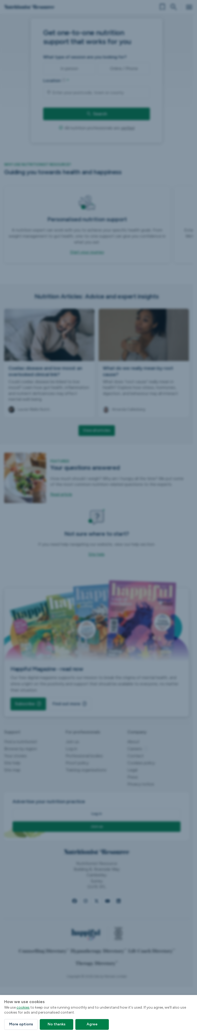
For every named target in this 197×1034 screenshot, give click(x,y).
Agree (92, 1024)
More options (21, 1024)
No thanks (56, 1024)
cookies (23, 1007)
